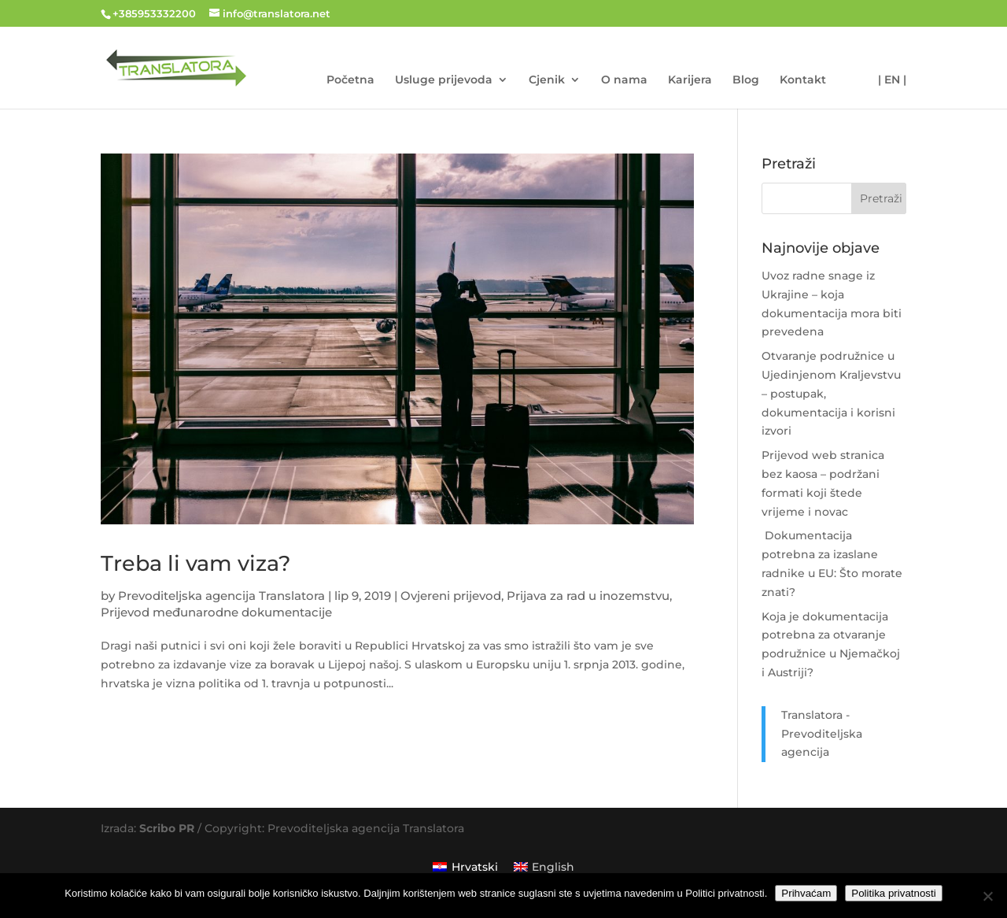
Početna (350, 80)
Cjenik (547, 80)
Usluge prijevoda (443, 80)
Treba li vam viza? (195, 563)
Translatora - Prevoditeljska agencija (821, 734)
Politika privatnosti (893, 893)
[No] (987, 896)
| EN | (892, 80)
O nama (624, 80)
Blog (745, 80)
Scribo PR (166, 828)
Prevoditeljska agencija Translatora (221, 595)
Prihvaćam (806, 893)
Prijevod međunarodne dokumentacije (216, 612)
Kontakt (803, 80)
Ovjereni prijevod (450, 595)
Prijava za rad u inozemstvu (588, 595)
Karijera (690, 80)
